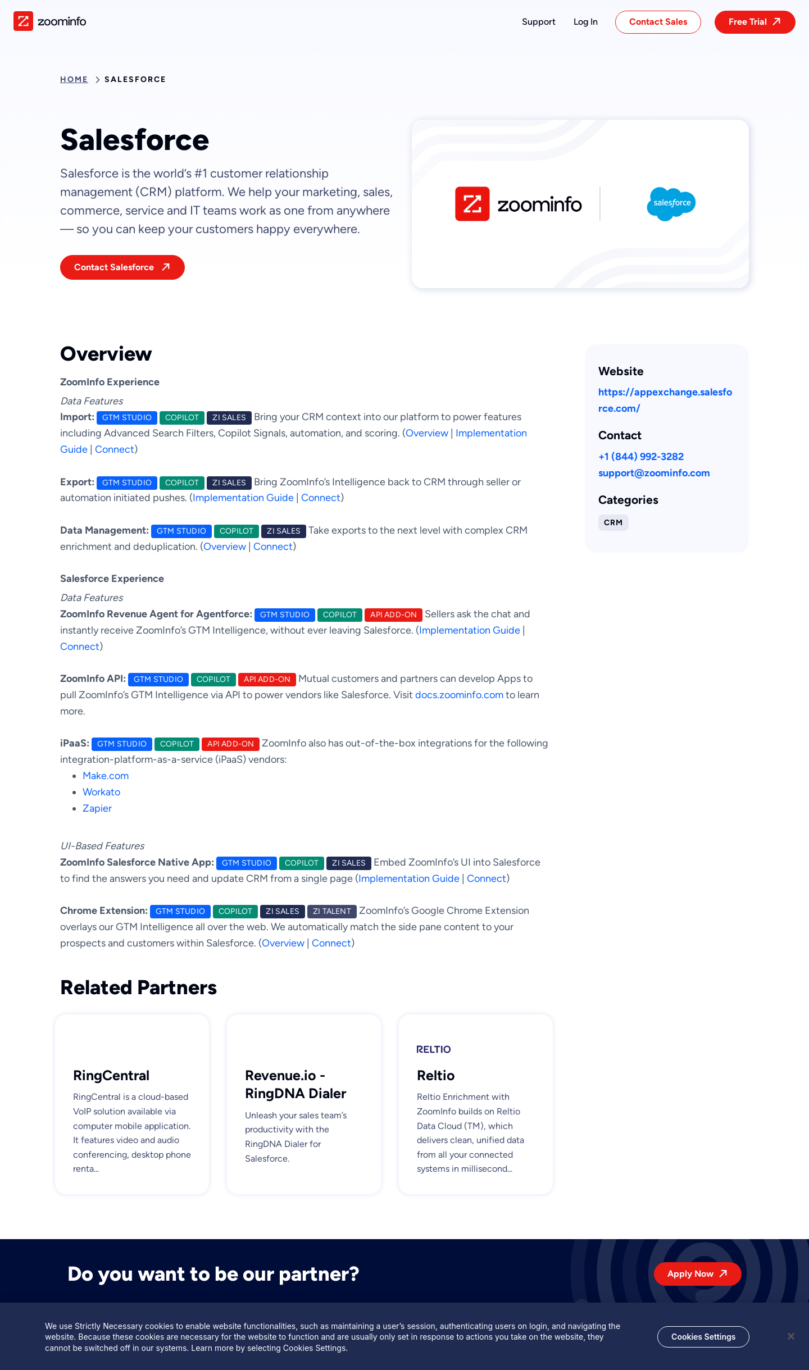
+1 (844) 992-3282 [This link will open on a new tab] (641, 456)
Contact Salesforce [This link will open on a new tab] (115, 267)
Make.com (106, 776)
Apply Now (690, 1273)
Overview (427, 433)
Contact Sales (658, 21)
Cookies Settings (703, 1341)
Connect (114, 449)
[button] (539, 22)
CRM (613, 522)
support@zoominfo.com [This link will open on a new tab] (654, 473)
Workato (101, 792)
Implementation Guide (243, 497)
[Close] (791, 1340)
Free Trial (748, 21)
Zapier (97, 808)
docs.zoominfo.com (459, 695)
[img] (49, 21)
